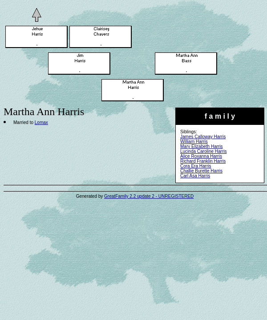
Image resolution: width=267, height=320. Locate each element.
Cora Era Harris (195, 166)
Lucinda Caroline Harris (203, 151)
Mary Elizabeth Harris (201, 146)
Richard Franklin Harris (203, 161)
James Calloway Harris (203, 136)
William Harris (194, 141)
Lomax (41, 122)
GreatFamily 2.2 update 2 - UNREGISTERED (149, 196)
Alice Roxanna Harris (201, 156)
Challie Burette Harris (201, 170)
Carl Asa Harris (195, 175)
